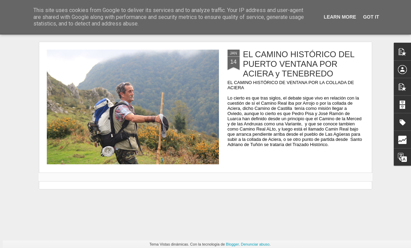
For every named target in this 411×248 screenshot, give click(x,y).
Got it (371, 17)
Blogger (232, 244)
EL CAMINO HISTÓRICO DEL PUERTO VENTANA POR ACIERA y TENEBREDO (299, 64)
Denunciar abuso (255, 244)
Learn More (340, 17)
